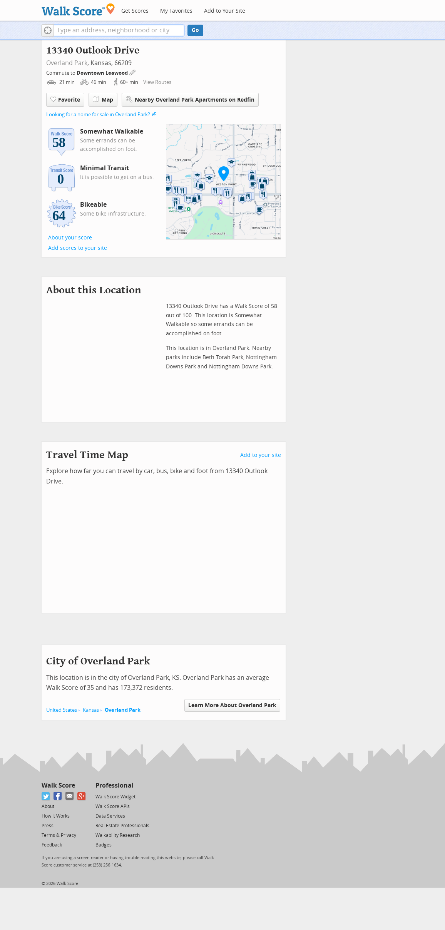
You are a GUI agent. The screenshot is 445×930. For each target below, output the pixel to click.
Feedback (52, 845)
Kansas (91, 710)
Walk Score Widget (115, 797)
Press (48, 825)
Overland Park (66, 63)
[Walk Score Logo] (78, 9)
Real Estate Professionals (122, 825)
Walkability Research (117, 835)
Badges (103, 845)
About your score (70, 237)
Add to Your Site (224, 11)
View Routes (157, 82)
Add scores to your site (77, 248)
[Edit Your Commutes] (133, 71)
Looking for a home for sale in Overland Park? (98, 114)
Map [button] (103, 99)
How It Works (56, 816)
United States (61, 710)
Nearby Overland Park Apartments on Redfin (190, 99)
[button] (47, 30)
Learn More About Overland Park (232, 705)
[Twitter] (46, 796)
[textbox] (119, 30)
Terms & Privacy (59, 835)
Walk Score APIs (112, 806)
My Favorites (176, 11)
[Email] (69, 796)
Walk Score (58, 785)
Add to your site (260, 455)
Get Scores (135, 11)
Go (195, 30)
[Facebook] (58, 796)
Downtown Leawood (103, 73)
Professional (114, 785)
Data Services (110, 816)
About (48, 806)
